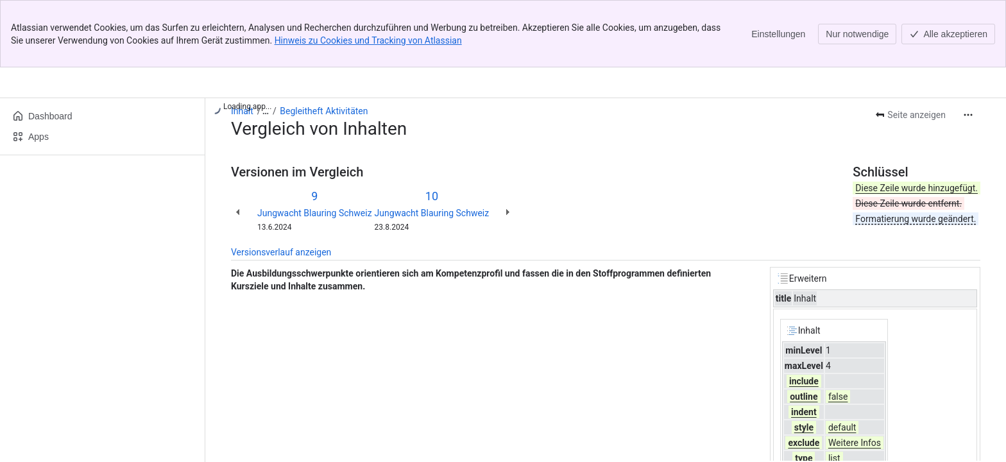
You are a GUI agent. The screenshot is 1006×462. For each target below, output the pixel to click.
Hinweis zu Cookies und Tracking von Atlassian (368, 40)
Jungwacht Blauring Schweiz (314, 213)
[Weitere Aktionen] (968, 114)
